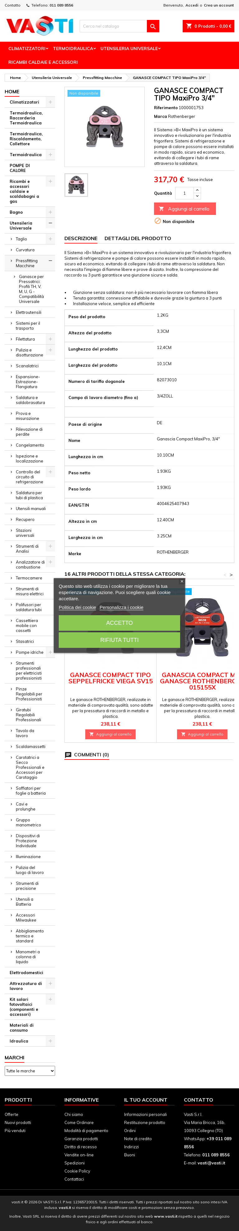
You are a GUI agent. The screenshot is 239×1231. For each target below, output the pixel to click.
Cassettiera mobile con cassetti (27, 625)
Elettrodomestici (26, 972)
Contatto (13, 5)
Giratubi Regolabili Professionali (28, 714)
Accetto (119, 623)
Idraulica (19, 1040)
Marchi (14, 1057)
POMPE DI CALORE (20, 168)
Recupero (25, 519)
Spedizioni (74, 1162)
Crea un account (219, 5)
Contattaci (74, 1179)
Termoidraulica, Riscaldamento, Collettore (26, 138)
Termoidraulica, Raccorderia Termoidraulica (26, 117)
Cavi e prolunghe (25, 806)
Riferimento (166, 107)
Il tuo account (145, 1100)
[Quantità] (184, 193)
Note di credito (138, 1138)
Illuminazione (28, 856)
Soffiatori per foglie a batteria (31, 791)
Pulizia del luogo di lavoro (30, 870)
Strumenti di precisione (27, 886)
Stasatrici (25, 641)
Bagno (16, 212)
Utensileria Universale (129, 48)
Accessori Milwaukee (26, 917)
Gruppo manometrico (28, 822)
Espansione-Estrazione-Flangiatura (28, 381)
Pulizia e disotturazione (29, 352)
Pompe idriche (30, 652)
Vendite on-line (79, 1154)
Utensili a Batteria (24, 902)
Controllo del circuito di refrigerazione (29, 476)
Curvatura (25, 249)
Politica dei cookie (77, 607)
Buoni (129, 1154)
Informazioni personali (145, 1114)
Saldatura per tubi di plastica (29, 495)
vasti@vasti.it (211, 1162)
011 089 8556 (61, 5)
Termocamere (29, 577)
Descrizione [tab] (80, 238)
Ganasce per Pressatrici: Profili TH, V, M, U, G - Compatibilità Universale (31, 289)
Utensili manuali (31, 508)
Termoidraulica (73, 48)
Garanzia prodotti (81, 1138)
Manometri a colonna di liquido (28, 956)
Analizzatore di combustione (30, 564)
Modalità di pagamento (86, 1130)
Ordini (130, 1130)
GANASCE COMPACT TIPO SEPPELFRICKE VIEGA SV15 (110, 678)
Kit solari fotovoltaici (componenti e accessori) (24, 1007)
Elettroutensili (28, 312)
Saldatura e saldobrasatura (30, 400)
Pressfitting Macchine (27, 263)
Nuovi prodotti (18, 1122)
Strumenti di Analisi (27, 549)
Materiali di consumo (22, 1028)
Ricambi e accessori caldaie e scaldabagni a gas (24, 191)
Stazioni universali (25, 533)
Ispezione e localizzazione (29, 458)
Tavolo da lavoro (25, 733)
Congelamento (30, 445)
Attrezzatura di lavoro (26, 986)
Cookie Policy (77, 1170)
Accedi (191, 5)
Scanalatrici (27, 365)
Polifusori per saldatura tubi (29, 607)
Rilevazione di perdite (29, 432)
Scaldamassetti (30, 746)
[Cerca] (119, 26)
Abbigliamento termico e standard (30, 935)
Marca (160, 116)
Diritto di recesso (80, 1146)
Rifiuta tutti (119, 640)
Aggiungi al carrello (184, 209)
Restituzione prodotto (144, 1122)
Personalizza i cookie (121, 607)
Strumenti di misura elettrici (30, 591)
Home (12, 91)
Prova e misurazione (27, 416)
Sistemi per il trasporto (28, 326)
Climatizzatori (26, 48)
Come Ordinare (79, 1122)
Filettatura (25, 339)
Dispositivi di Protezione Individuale (28, 840)
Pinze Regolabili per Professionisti (29, 693)
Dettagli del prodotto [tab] (138, 238)
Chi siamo (73, 1114)
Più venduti (15, 1130)
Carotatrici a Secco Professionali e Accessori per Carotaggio (30, 767)
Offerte (11, 1114)
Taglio (21, 238)
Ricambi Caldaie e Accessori (43, 62)
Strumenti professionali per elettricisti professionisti (29, 671)
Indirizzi (131, 1146)
